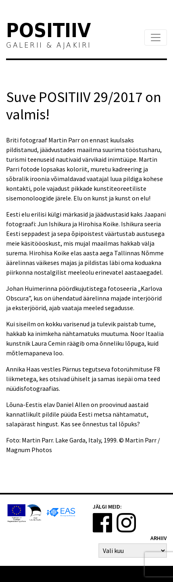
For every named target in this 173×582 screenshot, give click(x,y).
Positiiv (49, 32)
